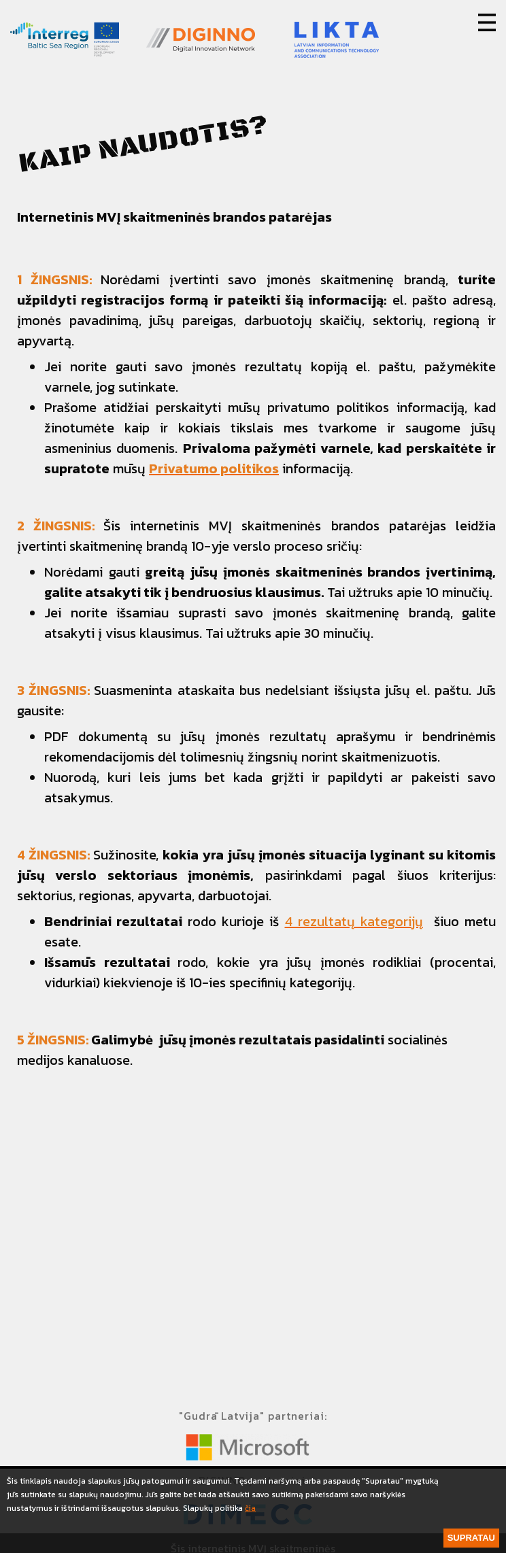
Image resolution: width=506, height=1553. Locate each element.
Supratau (471, 1538)
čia (250, 1508)
